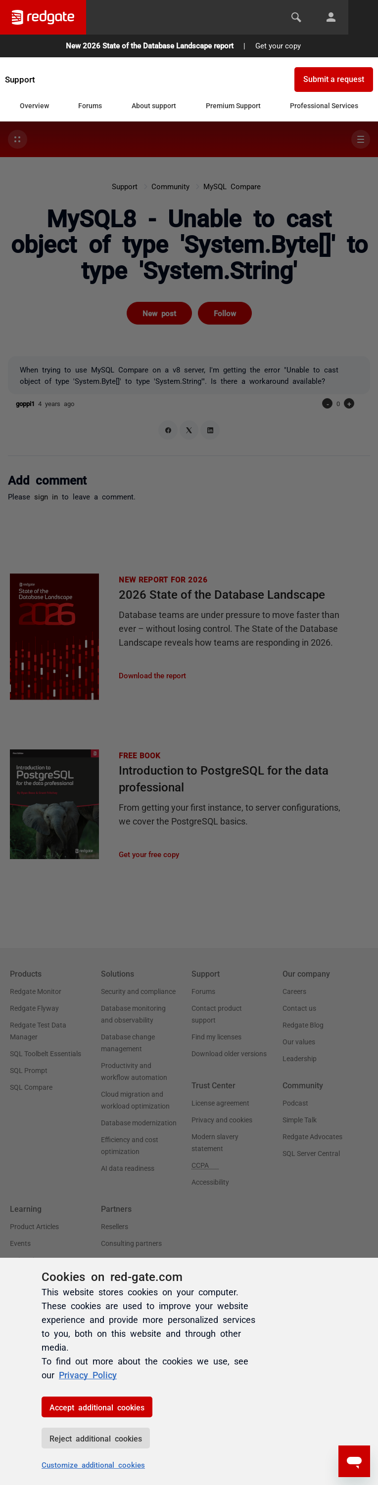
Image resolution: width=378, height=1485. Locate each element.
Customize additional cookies (93, 1464)
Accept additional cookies (96, 1407)
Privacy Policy (88, 1374)
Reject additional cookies (95, 1438)
